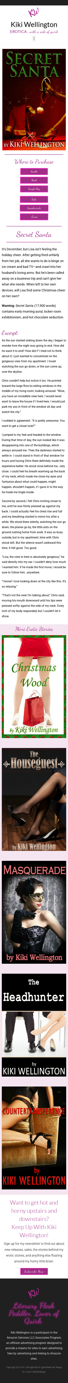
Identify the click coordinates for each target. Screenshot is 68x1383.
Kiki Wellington (34, 24)
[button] (34, 38)
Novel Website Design (35, 1371)
